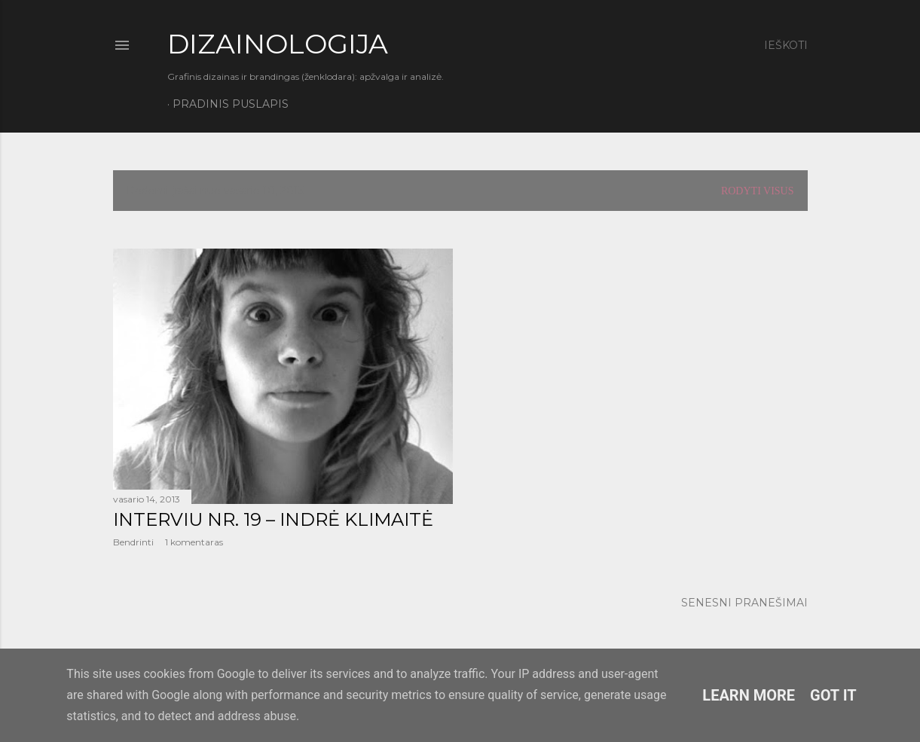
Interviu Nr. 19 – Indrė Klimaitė (273, 519)
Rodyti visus (757, 191)
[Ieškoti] (786, 45)
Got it (833, 695)
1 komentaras (194, 542)
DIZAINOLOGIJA (277, 43)
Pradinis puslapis (231, 104)
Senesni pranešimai (744, 602)
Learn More (748, 695)
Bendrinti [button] (133, 542)
